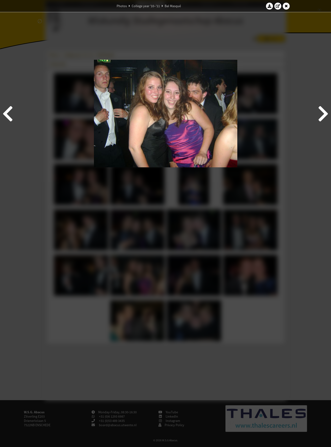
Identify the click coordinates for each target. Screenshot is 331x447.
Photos (122, 6)
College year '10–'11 (146, 6)
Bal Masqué (173, 6)
